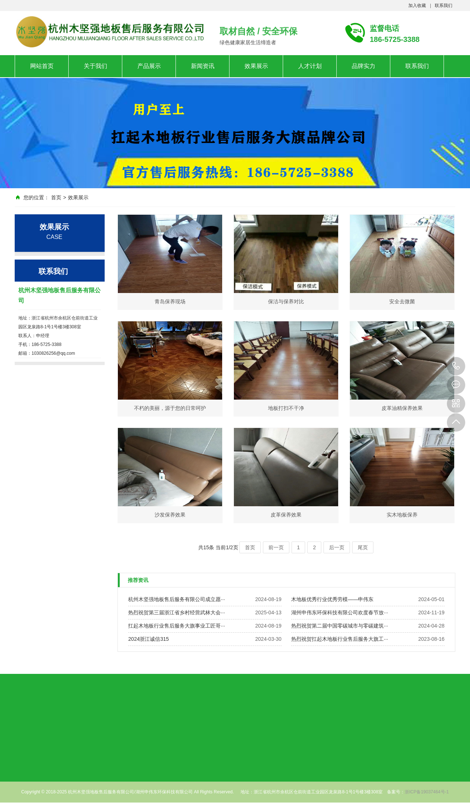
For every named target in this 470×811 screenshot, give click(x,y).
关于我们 (95, 66)
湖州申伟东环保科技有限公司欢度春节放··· (339, 612)
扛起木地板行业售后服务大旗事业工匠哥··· (176, 626)
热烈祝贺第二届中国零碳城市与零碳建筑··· (339, 626)
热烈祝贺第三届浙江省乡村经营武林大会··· (176, 612)
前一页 (276, 547)
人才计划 (310, 66)
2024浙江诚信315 (148, 639)
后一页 (336, 547)
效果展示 (256, 66)
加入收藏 (417, 5)
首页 (56, 197)
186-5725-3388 (456, 366)
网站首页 (42, 66)
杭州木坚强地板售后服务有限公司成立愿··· (176, 599)
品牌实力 (363, 66)
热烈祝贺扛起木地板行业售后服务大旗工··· (339, 639)
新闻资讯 (202, 66)
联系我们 (443, 5)
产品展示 (149, 66)
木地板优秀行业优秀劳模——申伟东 (332, 599)
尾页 (363, 547)
